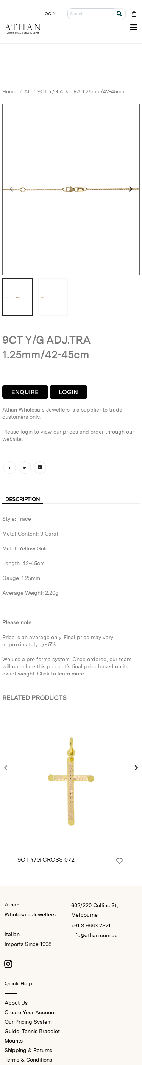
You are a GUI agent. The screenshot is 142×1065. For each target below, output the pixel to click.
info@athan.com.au (94, 935)
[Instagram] (8, 964)
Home (9, 91)
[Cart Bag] (134, 13)
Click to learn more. (61, 674)
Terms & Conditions (28, 1060)
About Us (16, 1003)
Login (68, 392)
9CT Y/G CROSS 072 (46, 859)
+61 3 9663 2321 (91, 925)
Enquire (25, 392)
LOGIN (49, 13)
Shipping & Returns (28, 1050)
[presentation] (12, 189)
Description (22, 499)
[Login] (119, 861)
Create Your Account (30, 1012)
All (27, 91)
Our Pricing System (28, 1022)
